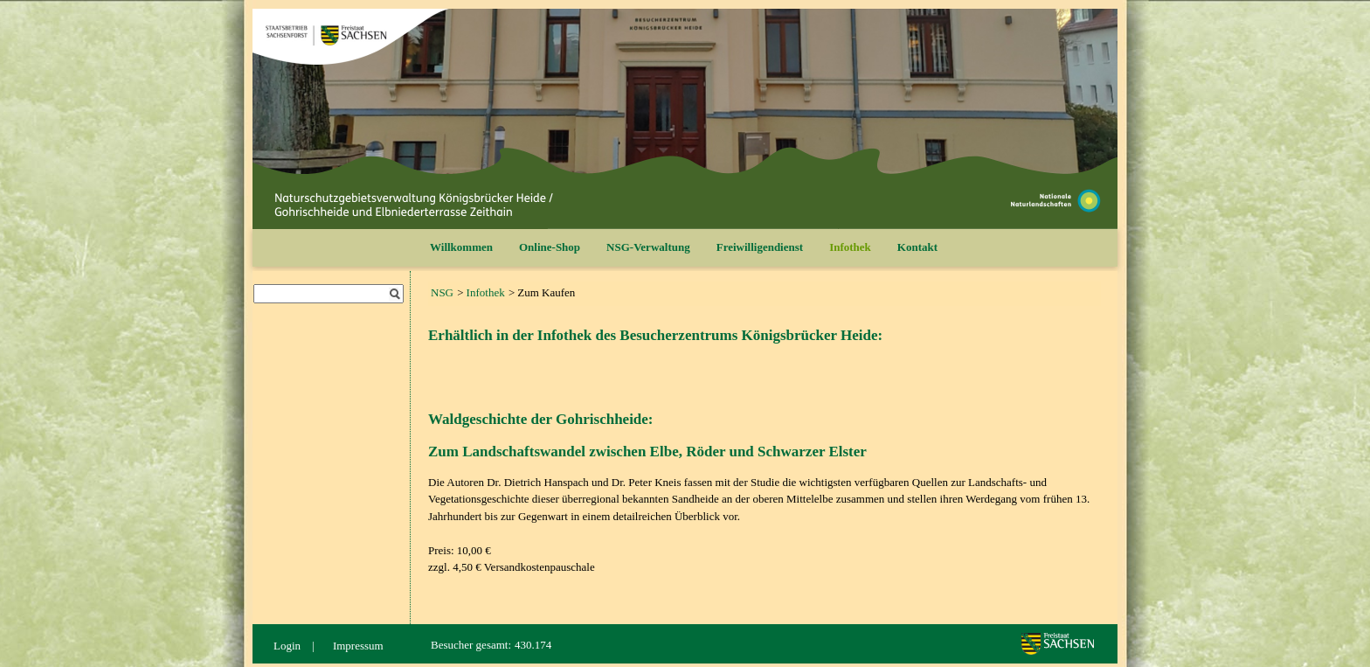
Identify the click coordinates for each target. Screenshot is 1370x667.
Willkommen (461, 247)
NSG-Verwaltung (648, 247)
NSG (442, 292)
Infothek (850, 247)
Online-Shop (549, 247)
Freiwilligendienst (759, 247)
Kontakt (917, 247)
